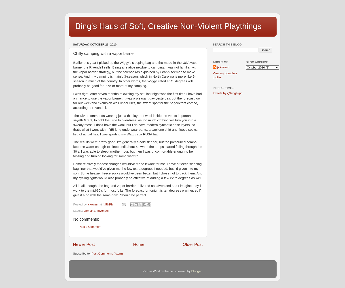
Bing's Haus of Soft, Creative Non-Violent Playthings (168, 26)
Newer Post (84, 244)
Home (138, 244)
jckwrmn (223, 67)
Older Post (193, 244)
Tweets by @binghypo (228, 93)
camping (89, 210)
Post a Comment (90, 226)
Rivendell (103, 210)
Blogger (196, 271)
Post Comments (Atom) (107, 253)
